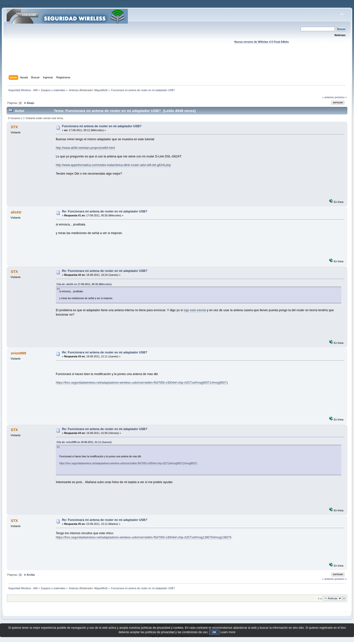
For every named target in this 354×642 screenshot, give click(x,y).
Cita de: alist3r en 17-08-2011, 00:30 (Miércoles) (84, 284)
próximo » (341, 97)
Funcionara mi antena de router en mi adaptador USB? (102, 126)
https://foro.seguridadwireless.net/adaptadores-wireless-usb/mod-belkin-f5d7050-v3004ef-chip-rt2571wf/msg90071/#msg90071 (142, 382)
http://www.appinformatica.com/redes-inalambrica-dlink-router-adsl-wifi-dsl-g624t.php (113, 165)
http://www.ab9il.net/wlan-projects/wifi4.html (85, 148)
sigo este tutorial (195, 310)
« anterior (328, 97)
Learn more (227, 632)
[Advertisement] (177, 64)
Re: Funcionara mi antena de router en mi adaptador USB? (104, 211)
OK (214, 632)
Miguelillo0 (100, 90)
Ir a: (320, 598)
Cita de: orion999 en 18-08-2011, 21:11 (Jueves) (84, 442)
